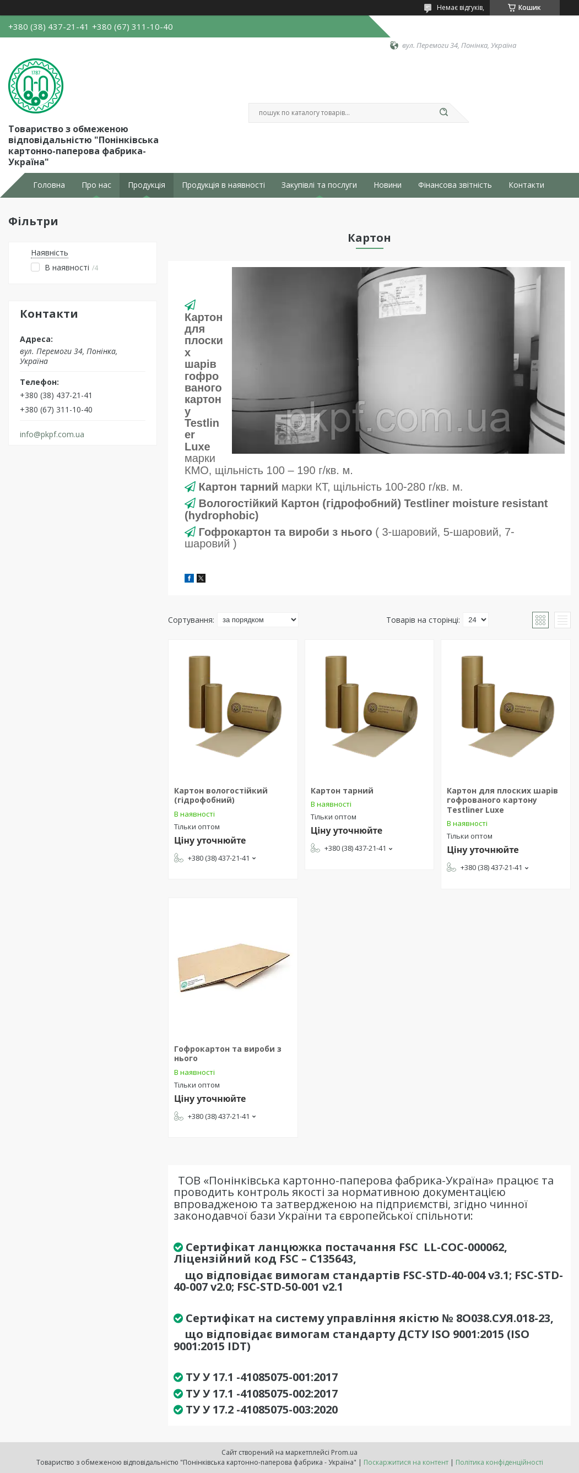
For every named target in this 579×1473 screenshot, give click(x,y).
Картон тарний (342, 790)
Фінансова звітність (455, 185)
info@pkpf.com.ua (52, 434)
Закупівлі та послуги (319, 185)
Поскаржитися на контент (406, 1462)
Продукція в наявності (223, 185)
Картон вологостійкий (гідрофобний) (221, 795)
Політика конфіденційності (499, 1462)
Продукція (146, 185)
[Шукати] (444, 113)
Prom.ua (344, 1452)
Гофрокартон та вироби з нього (228, 1053)
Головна (49, 185)
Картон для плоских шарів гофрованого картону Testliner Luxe (502, 800)
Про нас (96, 185)
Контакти (526, 185)
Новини (388, 185)
